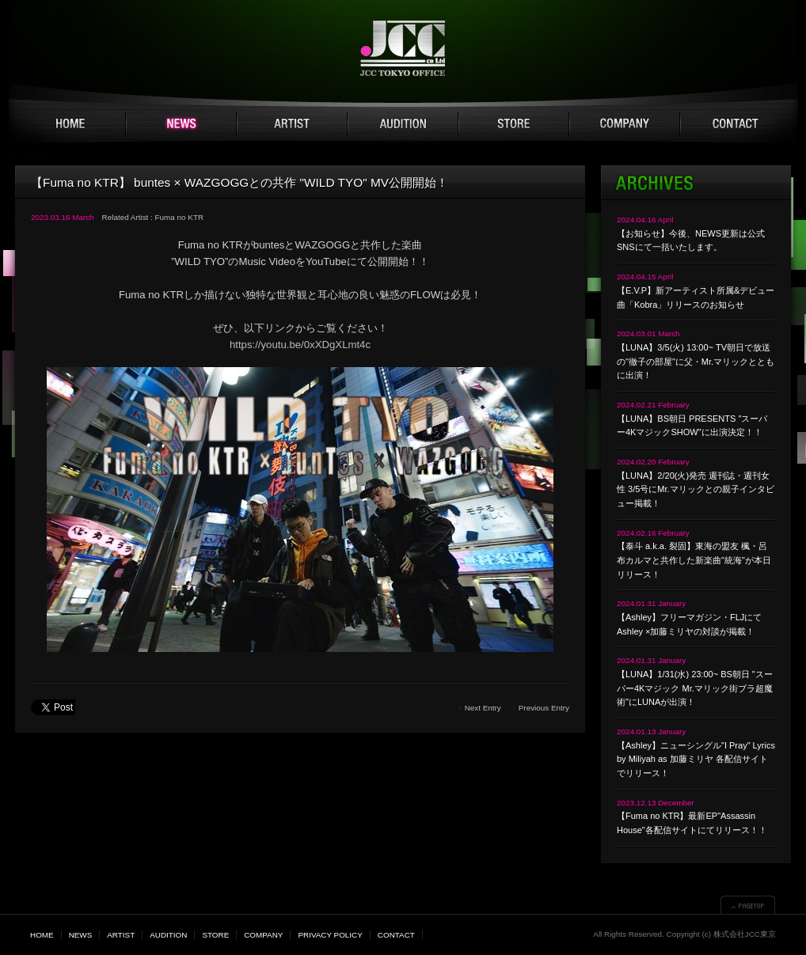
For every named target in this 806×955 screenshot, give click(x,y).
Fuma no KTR (179, 217)
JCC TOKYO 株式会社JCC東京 (403, 48)
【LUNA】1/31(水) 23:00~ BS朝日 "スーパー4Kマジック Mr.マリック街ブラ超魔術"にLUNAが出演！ (695, 688)
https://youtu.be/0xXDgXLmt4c (300, 345)
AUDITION (403, 124)
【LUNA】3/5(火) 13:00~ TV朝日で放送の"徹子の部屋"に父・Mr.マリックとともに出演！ (695, 361)
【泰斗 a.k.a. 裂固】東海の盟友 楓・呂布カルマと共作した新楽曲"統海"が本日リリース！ (694, 559)
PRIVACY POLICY (330, 934)
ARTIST (292, 124)
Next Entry (483, 707)
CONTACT (735, 124)
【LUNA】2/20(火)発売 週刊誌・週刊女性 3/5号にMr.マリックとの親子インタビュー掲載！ (695, 489)
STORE (513, 124)
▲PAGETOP (747, 905)
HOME (70, 124)
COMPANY (624, 124)
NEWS (181, 124)
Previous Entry (544, 707)
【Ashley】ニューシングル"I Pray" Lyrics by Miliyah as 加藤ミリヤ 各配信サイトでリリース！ (696, 759)
